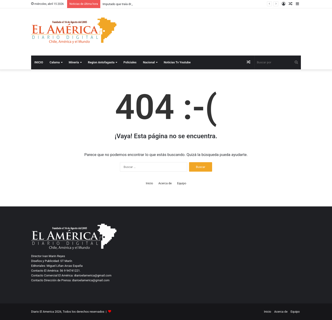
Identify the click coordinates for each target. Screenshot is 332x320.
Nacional (149, 62)
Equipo (181, 183)
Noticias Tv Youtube (177, 62)
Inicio (149, 183)
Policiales (129, 62)
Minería (74, 62)
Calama (55, 62)
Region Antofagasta (101, 62)
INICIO (38, 62)
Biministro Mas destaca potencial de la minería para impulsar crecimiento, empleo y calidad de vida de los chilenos (179, 4)
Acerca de (165, 183)
